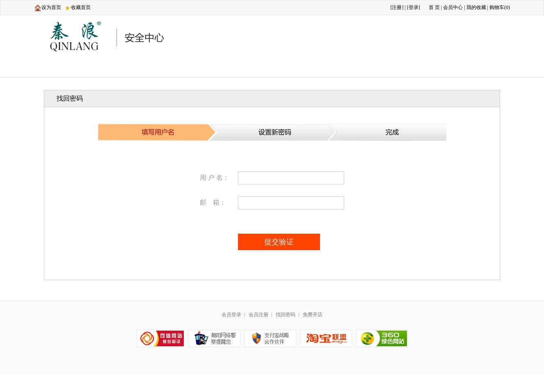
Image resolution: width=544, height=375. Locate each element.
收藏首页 (81, 7)
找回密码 (285, 314)
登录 (413, 7)
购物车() (499, 7)
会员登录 (231, 314)
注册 (397, 7)
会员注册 (258, 314)
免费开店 (312, 314)
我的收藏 (476, 7)
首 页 (434, 7)
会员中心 (453, 7)
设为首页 (51, 7)
